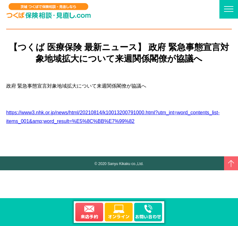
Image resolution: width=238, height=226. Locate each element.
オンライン (119, 216)
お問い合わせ (148, 216)
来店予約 (89, 216)
